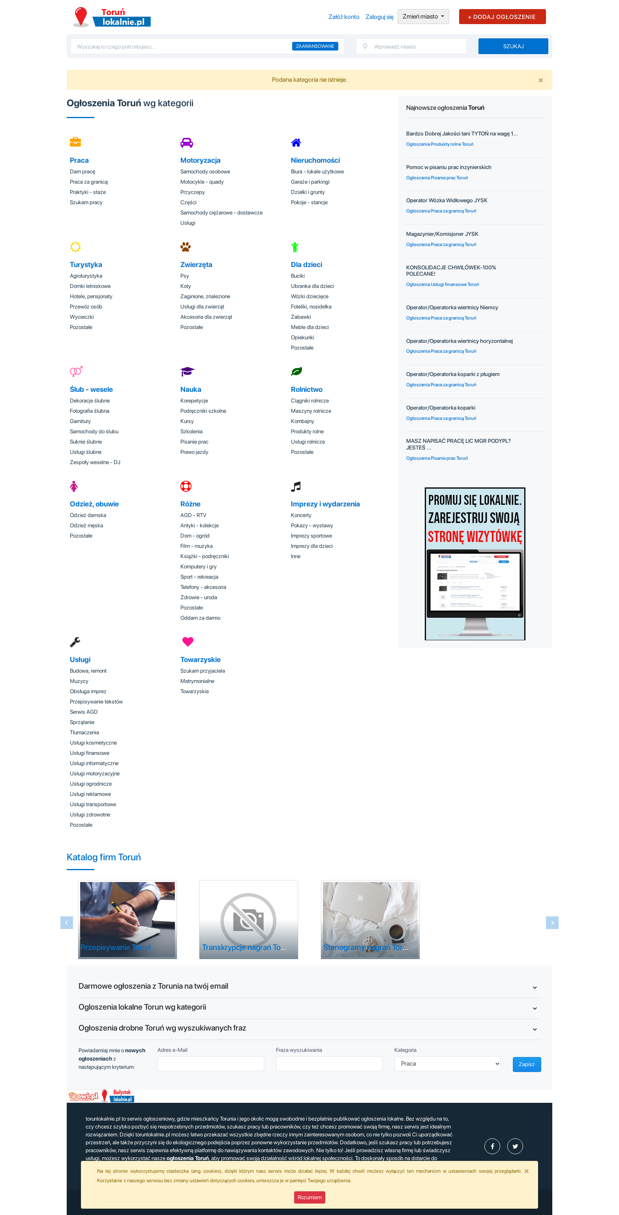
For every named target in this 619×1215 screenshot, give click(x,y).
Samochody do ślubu (94, 431)
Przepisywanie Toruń (116, 947)
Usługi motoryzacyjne (95, 773)
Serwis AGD (84, 712)
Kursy (187, 421)
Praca (79, 160)
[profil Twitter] (515, 1146)
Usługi (187, 223)
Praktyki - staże (88, 192)
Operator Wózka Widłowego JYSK (447, 200)
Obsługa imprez (88, 691)
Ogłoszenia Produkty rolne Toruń (440, 144)
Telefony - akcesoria (203, 587)
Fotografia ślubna (89, 411)
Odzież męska (86, 525)
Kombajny (302, 421)
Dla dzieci (306, 264)
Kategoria (405, 1050)
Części (188, 202)
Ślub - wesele (91, 389)
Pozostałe (81, 327)
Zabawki (301, 317)
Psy (184, 276)
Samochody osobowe (205, 171)
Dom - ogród (195, 535)
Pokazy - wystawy (312, 525)
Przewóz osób (86, 306)
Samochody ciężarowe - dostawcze (221, 212)
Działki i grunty (308, 192)
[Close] (541, 79)
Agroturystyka (86, 276)
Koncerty (301, 515)
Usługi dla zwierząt (202, 306)
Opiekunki (302, 337)
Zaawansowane (315, 46)
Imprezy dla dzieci (312, 546)
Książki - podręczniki (204, 556)
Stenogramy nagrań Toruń (367, 947)
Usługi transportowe (93, 804)
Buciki (298, 276)
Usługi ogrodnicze (91, 784)
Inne (295, 556)
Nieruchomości (315, 160)
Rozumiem (310, 1197)
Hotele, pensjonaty (91, 296)
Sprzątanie (82, 722)
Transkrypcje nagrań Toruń (247, 947)
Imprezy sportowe (311, 535)
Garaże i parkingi (310, 182)
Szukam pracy (86, 202)
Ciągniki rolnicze (310, 400)
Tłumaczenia (84, 732)
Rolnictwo (307, 389)
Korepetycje (194, 400)
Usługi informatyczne (94, 763)
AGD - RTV (193, 515)
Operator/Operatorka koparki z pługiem (453, 374)
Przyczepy (192, 192)
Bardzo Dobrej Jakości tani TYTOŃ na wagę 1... (462, 133)
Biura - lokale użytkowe (317, 171)
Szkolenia (191, 431)
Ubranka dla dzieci (312, 286)
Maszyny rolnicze (311, 411)
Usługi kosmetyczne (93, 742)
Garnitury (80, 421)
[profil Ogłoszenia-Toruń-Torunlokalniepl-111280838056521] (492, 1146)
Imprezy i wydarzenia (325, 504)
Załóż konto (344, 17)
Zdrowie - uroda (198, 597)
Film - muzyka (196, 546)
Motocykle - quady (202, 182)
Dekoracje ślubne (90, 400)
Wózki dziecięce (309, 296)
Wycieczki (82, 317)
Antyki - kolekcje (199, 525)
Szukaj (513, 46)
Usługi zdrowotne (90, 814)
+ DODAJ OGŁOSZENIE (502, 17)
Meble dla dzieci (310, 327)
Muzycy (79, 681)
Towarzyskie (200, 659)
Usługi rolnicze (308, 441)
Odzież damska (88, 515)
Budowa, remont (88, 671)
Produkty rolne (307, 431)
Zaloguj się (380, 17)
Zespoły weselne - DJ (95, 462)
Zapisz (527, 1064)
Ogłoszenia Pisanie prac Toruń (437, 178)
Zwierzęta (196, 264)
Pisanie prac (194, 441)
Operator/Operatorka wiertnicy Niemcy (452, 307)
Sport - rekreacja (199, 577)
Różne (190, 504)
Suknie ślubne (86, 441)
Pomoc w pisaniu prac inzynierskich (448, 167)
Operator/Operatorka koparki (440, 407)
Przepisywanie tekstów (96, 701)
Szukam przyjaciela (202, 671)
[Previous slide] (66, 922)
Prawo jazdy (194, 452)
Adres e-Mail (173, 1050)
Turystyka (86, 264)
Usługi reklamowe (90, 794)
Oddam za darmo (200, 618)
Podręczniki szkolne (203, 411)
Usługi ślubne (85, 452)
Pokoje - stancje (309, 202)
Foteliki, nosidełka (311, 306)
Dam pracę (82, 171)
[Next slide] (552, 922)
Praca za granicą (89, 182)
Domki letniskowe (90, 286)
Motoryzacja (200, 160)
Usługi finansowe (89, 753)
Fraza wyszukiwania (299, 1050)
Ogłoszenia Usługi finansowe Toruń (442, 284)
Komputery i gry (198, 566)
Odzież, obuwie (94, 504)
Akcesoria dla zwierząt (206, 317)
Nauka (190, 389)
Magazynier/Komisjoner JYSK (442, 234)
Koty (185, 286)
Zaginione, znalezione (205, 296)
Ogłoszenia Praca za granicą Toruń (441, 211)
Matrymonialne (197, 681)
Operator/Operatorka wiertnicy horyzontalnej (459, 341)
